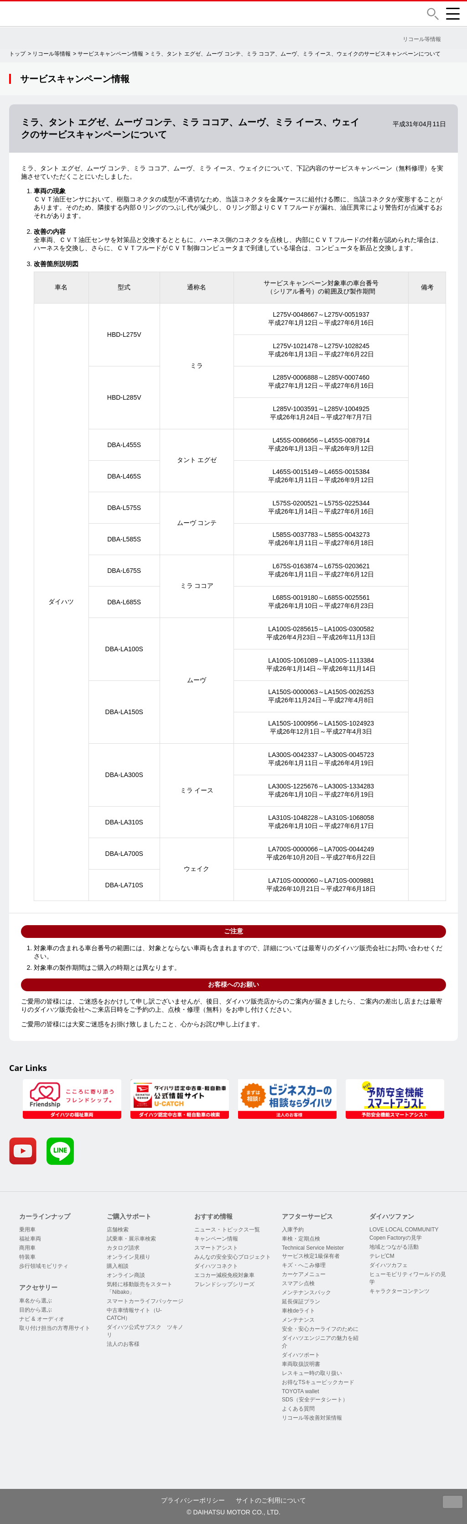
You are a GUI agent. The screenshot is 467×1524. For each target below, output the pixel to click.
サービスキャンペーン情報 (110, 54)
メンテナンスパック (306, 1292)
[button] (433, 14)
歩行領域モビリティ (43, 1266)
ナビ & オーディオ (41, 1319)
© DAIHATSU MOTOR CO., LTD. (233, 1512)
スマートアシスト (216, 1248)
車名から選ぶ (35, 1300)
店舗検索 (118, 1229)
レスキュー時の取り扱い (312, 1373)
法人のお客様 (123, 1344)
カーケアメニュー (304, 1274)
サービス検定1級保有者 (311, 1256)
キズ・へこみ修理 (304, 1265)
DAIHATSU (75, 13)
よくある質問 (298, 1409)
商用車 (27, 1248)
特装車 (27, 1257)
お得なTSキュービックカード (318, 1382)
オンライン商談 (126, 1275)
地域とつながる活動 (394, 1247)
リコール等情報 (51, 54)
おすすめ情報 (213, 1216)
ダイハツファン (391, 1216)
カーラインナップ (44, 1216)
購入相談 (118, 1266)
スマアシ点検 (298, 1283)
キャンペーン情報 (216, 1239)
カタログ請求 (123, 1248)
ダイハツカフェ (388, 1265)
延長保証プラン (301, 1301)
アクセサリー (38, 1287)
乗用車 (27, 1229)
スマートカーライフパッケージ (145, 1301)
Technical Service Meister (313, 1248)
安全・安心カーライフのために (320, 1329)
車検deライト (298, 1311)
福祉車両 (30, 1239)
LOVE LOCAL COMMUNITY (404, 1229)
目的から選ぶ (35, 1310)
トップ (17, 54)
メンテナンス (298, 1320)
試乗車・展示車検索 (131, 1239)
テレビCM (381, 1256)
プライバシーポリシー (193, 1500)
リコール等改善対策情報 (312, 1418)
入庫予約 (293, 1229)
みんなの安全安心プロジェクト (232, 1257)
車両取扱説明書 (301, 1364)
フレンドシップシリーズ (224, 1284)
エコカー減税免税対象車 (224, 1275)
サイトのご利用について (271, 1500)
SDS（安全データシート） (315, 1399)
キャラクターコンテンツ (399, 1291)
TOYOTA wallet (300, 1391)
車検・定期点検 (301, 1239)
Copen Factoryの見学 (395, 1238)
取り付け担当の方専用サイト (54, 1328)
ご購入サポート (129, 1216)
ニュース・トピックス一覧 (227, 1229)
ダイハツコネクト (216, 1266)
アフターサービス (307, 1216)
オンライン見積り (128, 1257)
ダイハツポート (301, 1355)
